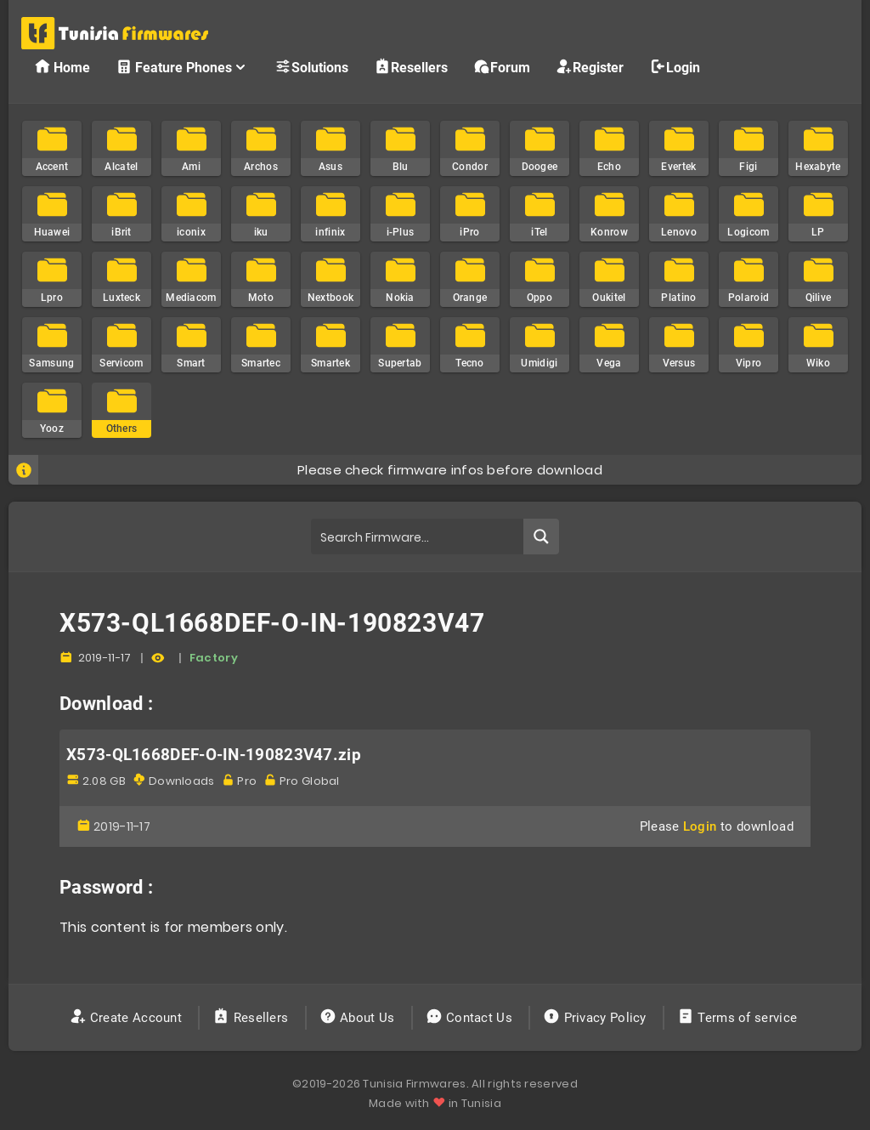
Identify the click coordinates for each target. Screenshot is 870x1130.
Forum (501, 67)
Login (674, 67)
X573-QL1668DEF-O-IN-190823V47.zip (213, 755)
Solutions (311, 67)
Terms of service (738, 1017)
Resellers (411, 67)
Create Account (128, 1017)
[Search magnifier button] (541, 536)
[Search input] (417, 536)
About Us (358, 1017)
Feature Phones (182, 67)
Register (590, 67)
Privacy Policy (596, 1017)
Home (62, 67)
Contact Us (471, 1017)
